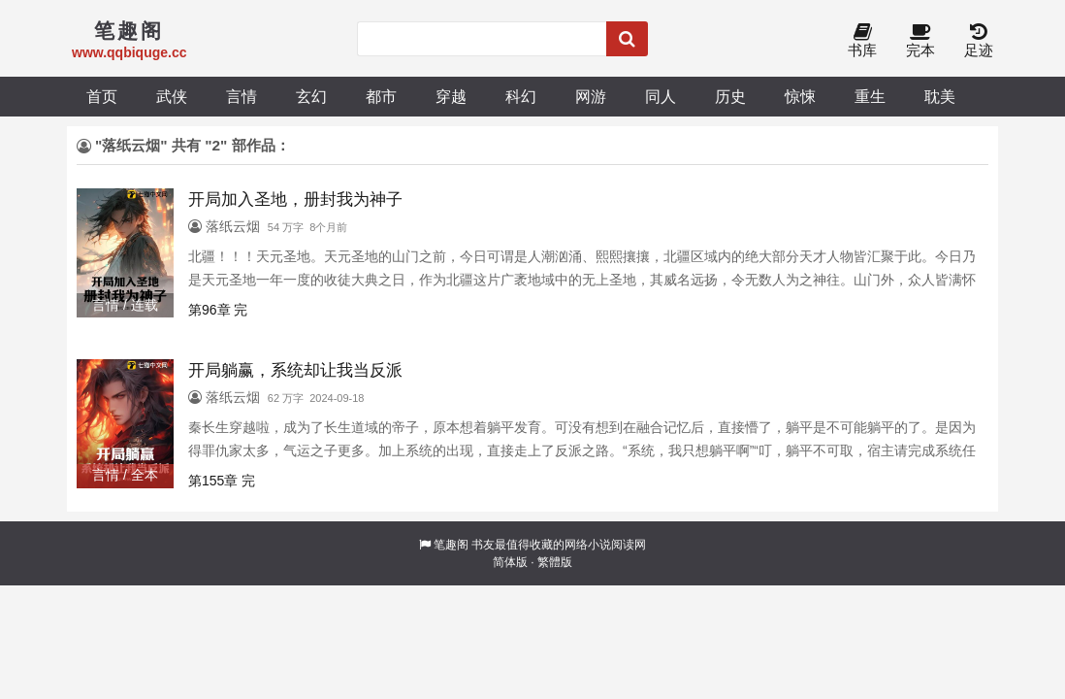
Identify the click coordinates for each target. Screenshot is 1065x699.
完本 (920, 41)
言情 (241, 96)
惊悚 (800, 96)
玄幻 (311, 96)
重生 (870, 96)
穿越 (451, 96)
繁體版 (554, 562)
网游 (590, 96)
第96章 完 (217, 309)
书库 (862, 41)
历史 (730, 96)
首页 (101, 96)
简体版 (510, 562)
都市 (381, 96)
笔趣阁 (451, 544)
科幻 (520, 96)
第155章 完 (221, 480)
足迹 (978, 41)
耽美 (939, 96)
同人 (660, 96)
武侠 (171, 96)
